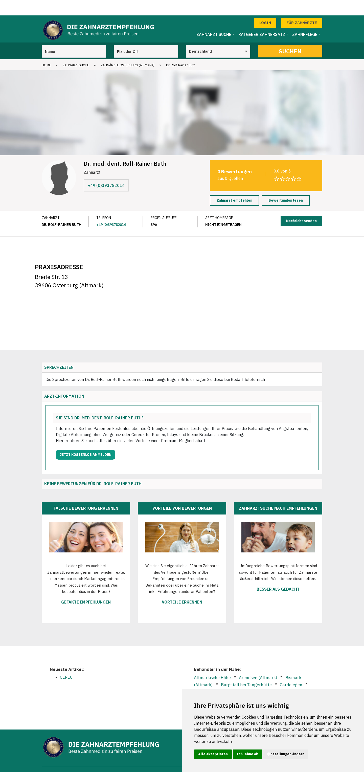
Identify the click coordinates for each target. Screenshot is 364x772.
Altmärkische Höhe (212, 662)
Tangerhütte (206, 684)
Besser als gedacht (278, 573)
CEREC (66, 661)
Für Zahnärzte (302, 7)
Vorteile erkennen (182, 586)
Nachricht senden (301, 205)
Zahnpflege (304, 19)
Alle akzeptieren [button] (213, 754)
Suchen (290, 35)
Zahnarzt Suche (213, 19)
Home (46, 50)
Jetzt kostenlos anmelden (85, 439)
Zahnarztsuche (75, 50)
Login (265, 7)
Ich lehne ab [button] (247, 754)
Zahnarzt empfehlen (234, 185)
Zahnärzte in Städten (172, 761)
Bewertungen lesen (285, 185)
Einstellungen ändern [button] (285, 754)
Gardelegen (291, 669)
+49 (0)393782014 (106, 170)
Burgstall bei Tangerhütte (246, 669)
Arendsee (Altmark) (258, 662)
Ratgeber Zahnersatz (261, 19)
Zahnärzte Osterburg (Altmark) (127, 50)
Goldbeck (203, 676)
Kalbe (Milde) (256, 676)
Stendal (284, 676)
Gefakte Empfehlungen (86, 586)
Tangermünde (240, 684)
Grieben (227, 676)
